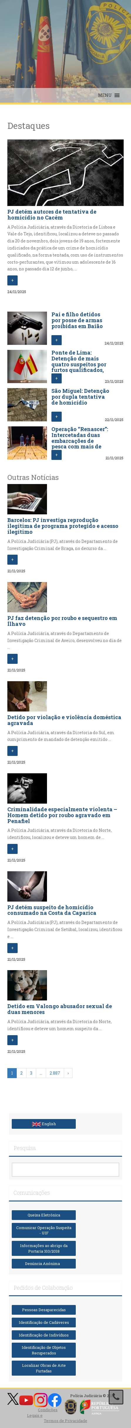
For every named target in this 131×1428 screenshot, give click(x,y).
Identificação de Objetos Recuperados (44, 1350)
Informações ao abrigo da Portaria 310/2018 (44, 1248)
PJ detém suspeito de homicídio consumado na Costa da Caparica (51, 910)
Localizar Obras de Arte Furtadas (44, 1368)
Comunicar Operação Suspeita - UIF (43, 1230)
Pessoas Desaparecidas (44, 1309)
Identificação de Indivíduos (44, 1335)
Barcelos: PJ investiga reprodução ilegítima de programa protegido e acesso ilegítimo (62, 525)
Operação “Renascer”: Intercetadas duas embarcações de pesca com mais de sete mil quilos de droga (79, 443)
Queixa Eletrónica (44, 1215)
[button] (105, 95)
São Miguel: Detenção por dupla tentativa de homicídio (80, 396)
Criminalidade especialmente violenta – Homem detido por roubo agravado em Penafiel (62, 815)
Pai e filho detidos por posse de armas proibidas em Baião (77, 320)
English (44, 1123)
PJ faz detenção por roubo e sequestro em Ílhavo (62, 620)
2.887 (55, 1073)
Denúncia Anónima (44, 1263)
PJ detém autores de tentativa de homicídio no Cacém (51, 214)
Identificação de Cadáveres (44, 1322)
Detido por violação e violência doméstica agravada (64, 720)
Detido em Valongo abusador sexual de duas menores (59, 1009)
